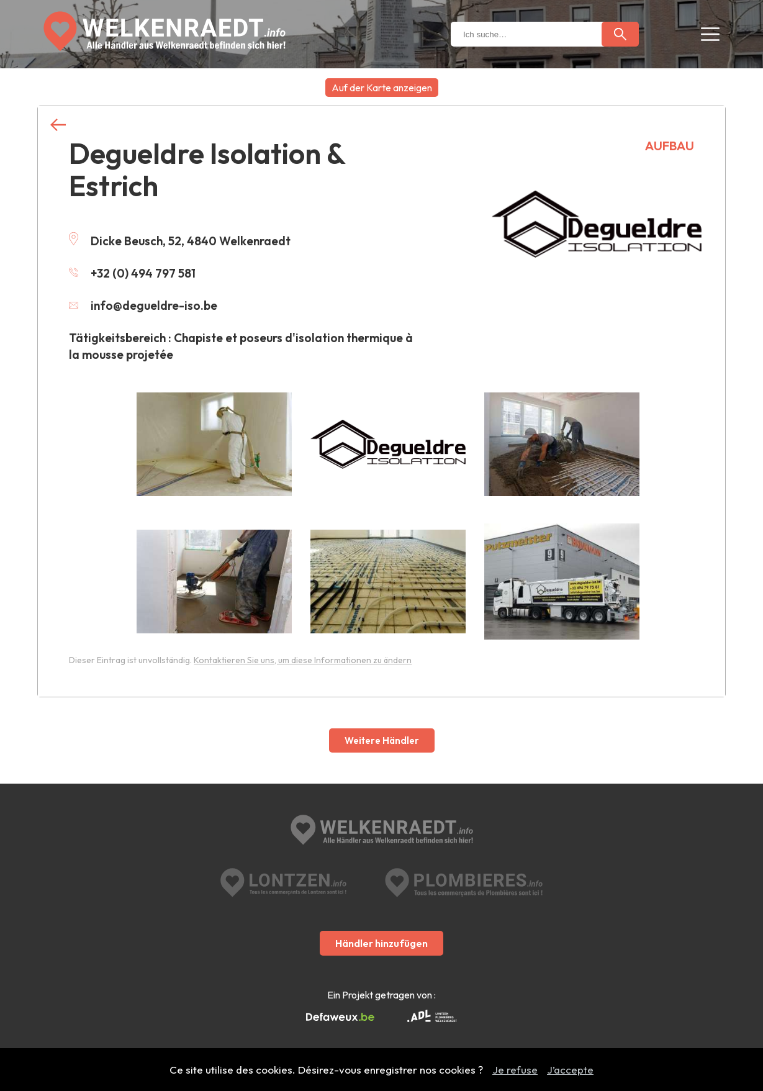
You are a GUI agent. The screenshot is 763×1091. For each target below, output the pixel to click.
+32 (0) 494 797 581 (132, 273)
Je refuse (515, 1069)
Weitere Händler (382, 740)
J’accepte (570, 1069)
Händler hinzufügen (381, 943)
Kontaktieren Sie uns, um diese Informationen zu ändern (303, 660)
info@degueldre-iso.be (143, 305)
